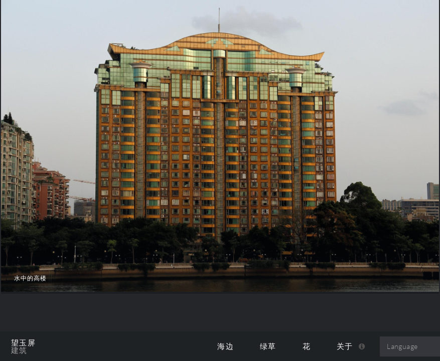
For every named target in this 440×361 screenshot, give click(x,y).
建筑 (19, 350)
